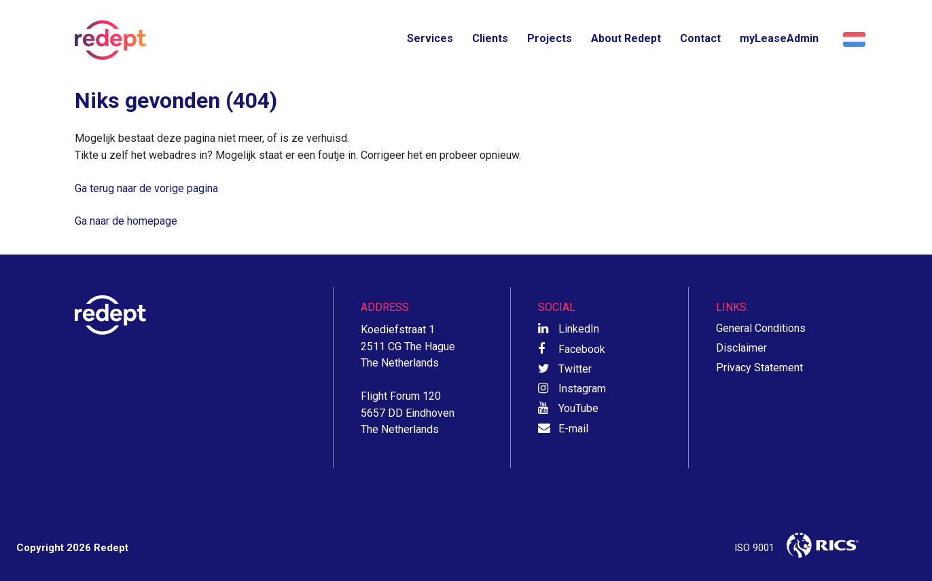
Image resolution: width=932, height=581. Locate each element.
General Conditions (761, 328)
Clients (490, 38)
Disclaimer (741, 347)
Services (430, 38)
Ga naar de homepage (126, 220)
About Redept (626, 38)
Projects (549, 38)
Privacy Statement (759, 367)
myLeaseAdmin (779, 38)
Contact (700, 38)
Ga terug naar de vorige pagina (146, 188)
